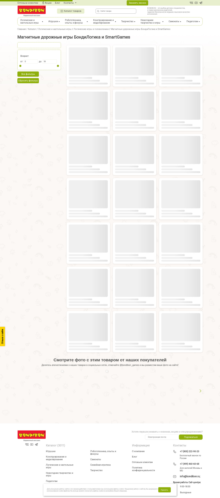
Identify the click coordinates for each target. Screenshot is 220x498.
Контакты (69, 3)
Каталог (32, 29)
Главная (21, 29)
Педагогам (192, 21)
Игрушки (53, 21)
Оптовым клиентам (27, 3)
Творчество (127, 21)
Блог (57, 3)
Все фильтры (28, 74)
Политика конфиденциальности (143, 469)
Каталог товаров (70, 11)
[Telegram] (201, 2)
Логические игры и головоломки (91, 29)
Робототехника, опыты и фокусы (74, 21)
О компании (138, 451)
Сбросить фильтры (28, 80)
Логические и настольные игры (29, 21)
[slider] (20, 66)
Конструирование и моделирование (103, 21)
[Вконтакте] (191, 2)
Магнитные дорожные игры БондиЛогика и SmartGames (140, 29)
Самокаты (174, 21)
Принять (164, 490)
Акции (46, 2)
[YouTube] (196, 2)
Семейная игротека (100, 465)
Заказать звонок (137, 3)
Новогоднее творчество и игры (150, 21)
